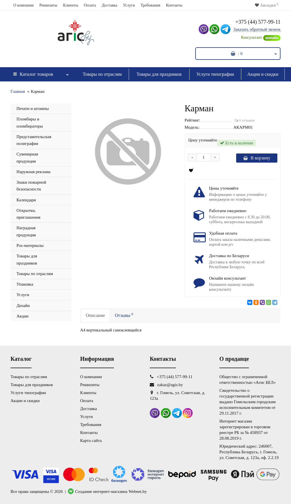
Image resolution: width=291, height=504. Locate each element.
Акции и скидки (262, 74)
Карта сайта (91, 440)
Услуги (129, 5)
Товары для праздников (159, 74)
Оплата (90, 5)
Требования (150, 5)
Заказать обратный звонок (256, 29)
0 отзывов (244, 120)
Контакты (174, 5)
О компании (23, 5)
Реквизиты (48, 5)
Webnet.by (137, 491)
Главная (18, 91)
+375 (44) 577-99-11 (257, 22)
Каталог (41, 73)
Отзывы (124, 315)
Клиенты (70, 5)
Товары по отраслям (102, 74)
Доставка (109, 5)
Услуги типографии (215, 74)
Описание (95, 315)
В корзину (256, 157)
